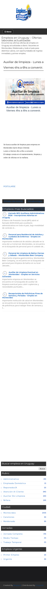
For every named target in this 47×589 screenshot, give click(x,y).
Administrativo (11, 479)
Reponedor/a (10, 487)
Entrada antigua (35, 201)
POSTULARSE (10, 186)
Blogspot (17, 585)
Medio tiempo (11, 538)
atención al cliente (14, 492)
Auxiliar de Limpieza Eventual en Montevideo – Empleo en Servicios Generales (21, 274)
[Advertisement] (24, 130)
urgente (8, 559)
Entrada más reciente (13, 201)
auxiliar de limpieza (14, 496)
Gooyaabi (40, 585)
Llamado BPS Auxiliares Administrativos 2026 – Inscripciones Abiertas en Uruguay (23, 215)
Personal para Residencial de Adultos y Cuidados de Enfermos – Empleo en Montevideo (22, 236)
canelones (9, 517)
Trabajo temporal (13, 542)
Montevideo (10, 513)
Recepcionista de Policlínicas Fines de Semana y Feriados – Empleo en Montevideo (22, 295)
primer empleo (11, 555)
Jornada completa (13, 534)
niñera (7, 500)
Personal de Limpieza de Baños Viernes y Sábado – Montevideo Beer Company (26, 254)
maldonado (9, 521)
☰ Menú (7, 31)
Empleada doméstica (15, 483)
